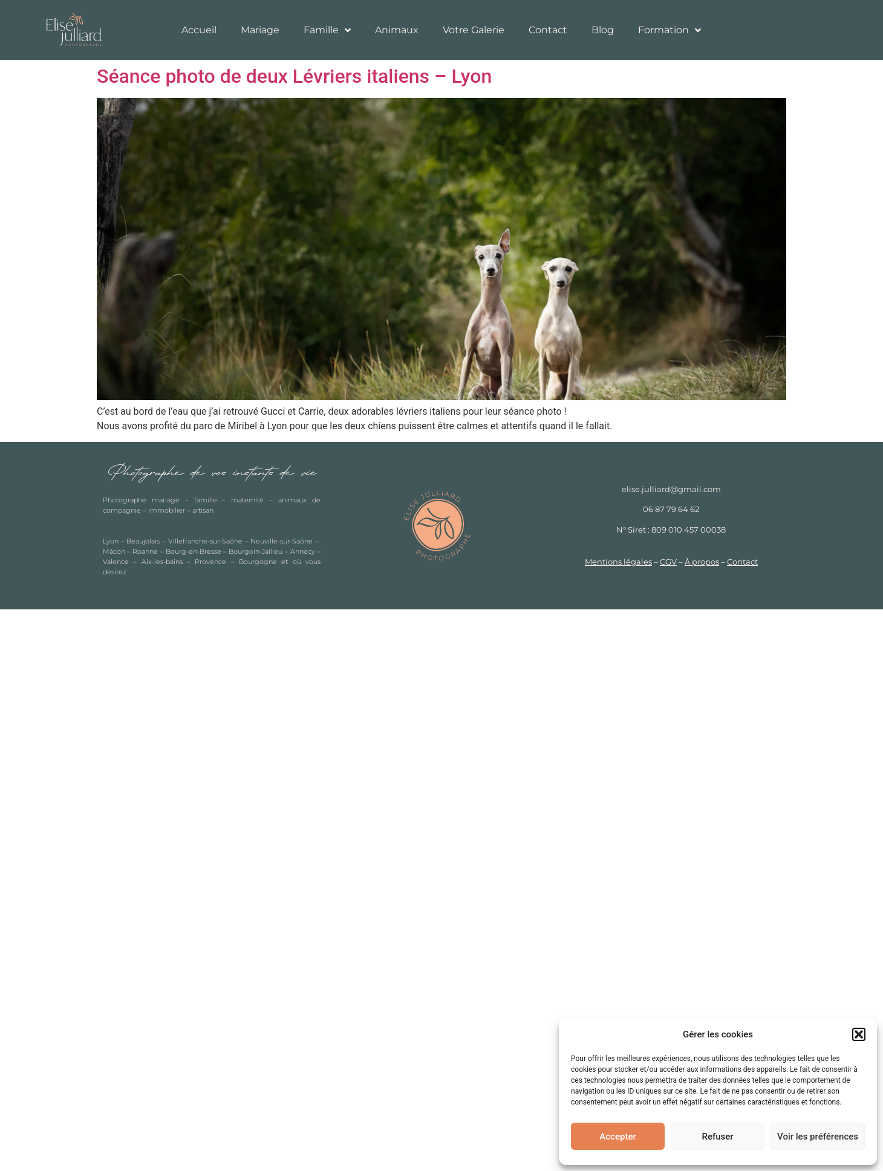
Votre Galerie (473, 30)
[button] (859, 1034)
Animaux (397, 30)
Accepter (617, 1136)
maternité (247, 500)
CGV (668, 561)
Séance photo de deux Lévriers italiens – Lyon (294, 76)
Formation (669, 30)
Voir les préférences (817, 1136)
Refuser (717, 1136)
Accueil (199, 30)
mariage (166, 500)
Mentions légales (618, 561)
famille (205, 500)
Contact (548, 30)
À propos (702, 561)
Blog (602, 30)
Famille (327, 30)
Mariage (260, 30)
